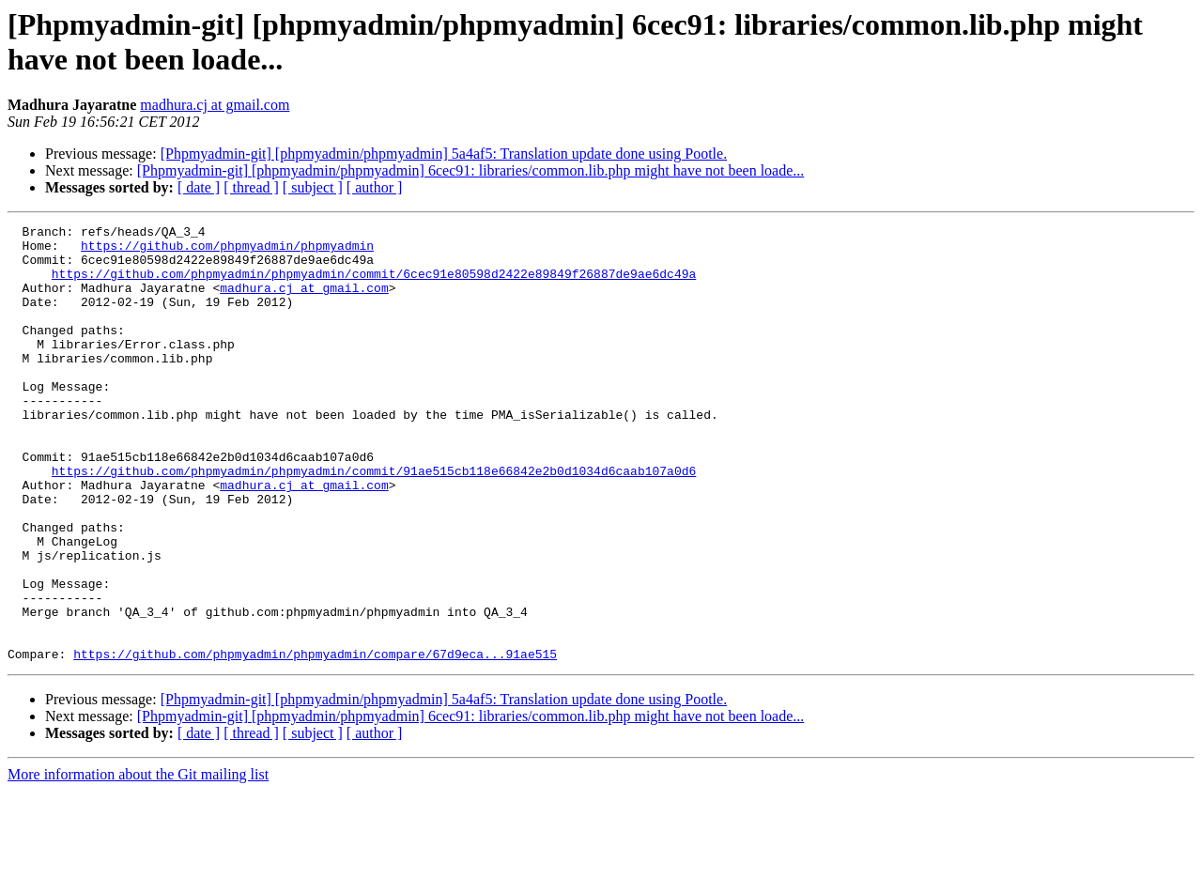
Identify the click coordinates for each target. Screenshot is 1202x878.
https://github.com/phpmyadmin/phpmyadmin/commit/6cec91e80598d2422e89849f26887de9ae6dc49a (374, 284)
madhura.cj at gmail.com (214, 105)
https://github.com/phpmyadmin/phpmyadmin (227, 250)
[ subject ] (313, 187)
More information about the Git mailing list (138, 862)
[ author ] (375, 187)
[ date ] (198, 187)
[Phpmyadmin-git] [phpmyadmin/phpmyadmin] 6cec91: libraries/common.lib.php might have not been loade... (471, 170)
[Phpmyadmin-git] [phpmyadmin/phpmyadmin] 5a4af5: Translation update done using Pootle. (444, 154)
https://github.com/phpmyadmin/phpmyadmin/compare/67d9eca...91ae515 (315, 740)
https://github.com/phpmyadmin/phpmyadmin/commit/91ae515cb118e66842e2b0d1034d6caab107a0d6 (374, 521)
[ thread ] (251, 187)
